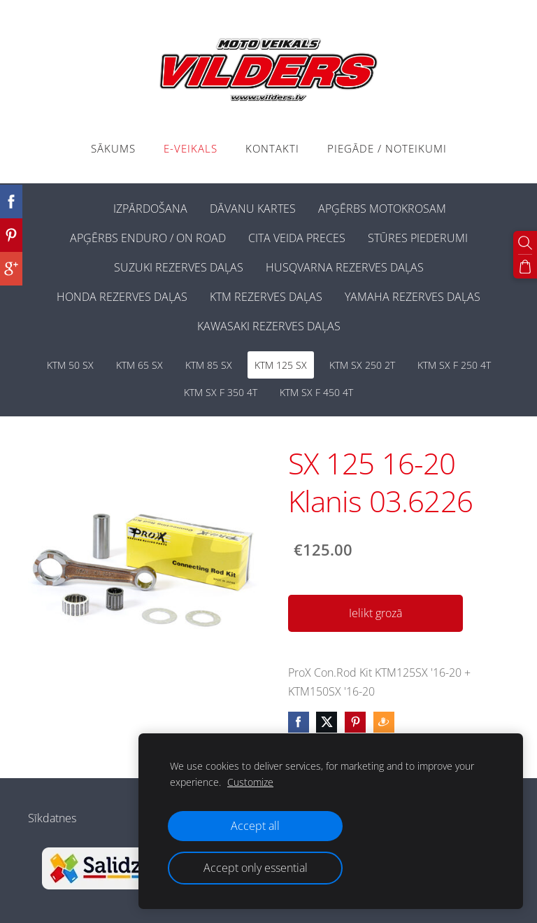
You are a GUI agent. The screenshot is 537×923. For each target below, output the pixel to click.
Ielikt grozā (375, 613)
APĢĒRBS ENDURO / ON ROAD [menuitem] (148, 238)
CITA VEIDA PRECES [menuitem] (296, 238)
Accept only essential (255, 867)
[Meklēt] (525, 243)
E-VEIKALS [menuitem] (190, 148)
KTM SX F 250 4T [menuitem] (454, 365)
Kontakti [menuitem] (272, 148)
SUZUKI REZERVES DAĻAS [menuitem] (178, 267)
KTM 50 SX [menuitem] (70, 365)
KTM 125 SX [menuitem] (281, 365)
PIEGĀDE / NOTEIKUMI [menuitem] (387, 148)
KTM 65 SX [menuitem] (139, 365)
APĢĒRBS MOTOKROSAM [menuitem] (382, 208)
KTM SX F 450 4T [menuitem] (316, 392)
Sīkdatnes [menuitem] (52, 818)
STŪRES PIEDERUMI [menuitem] (418, 238)
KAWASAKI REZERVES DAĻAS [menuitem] (269, 326)
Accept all (255, 825)
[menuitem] (91, 206)
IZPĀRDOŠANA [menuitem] (150, 208)
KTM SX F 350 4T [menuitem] (220, 392)
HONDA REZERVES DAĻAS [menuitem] (122, 296)
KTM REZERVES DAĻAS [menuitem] (266, 296)
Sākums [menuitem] (113, 148)
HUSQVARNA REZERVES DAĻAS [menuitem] (345, 267)
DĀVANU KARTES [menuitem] (253, 208)
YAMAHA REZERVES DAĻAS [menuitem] (412, 296)
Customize (250, 782)
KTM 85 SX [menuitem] (208, 365)
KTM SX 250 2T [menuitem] (362, 365)
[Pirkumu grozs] (525, 267)
